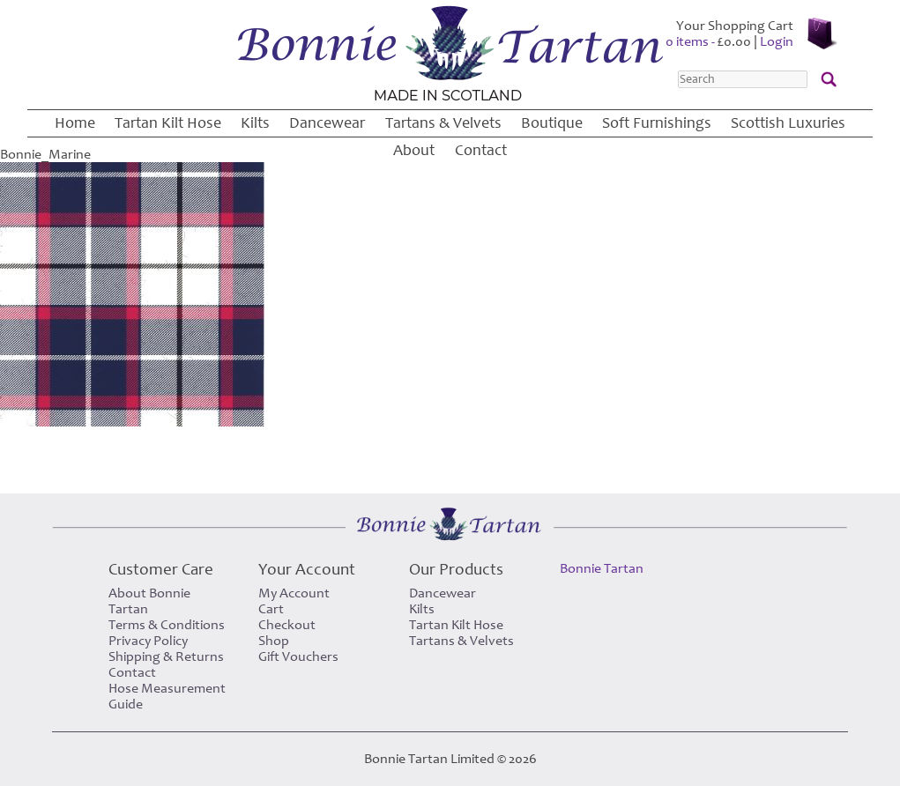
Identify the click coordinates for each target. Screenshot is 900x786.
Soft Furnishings (656, 123)
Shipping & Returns (166, 656)
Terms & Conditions (166, 625)
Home (75, 123)
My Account (294, 593)
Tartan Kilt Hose (168, 123)
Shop (273, 641)
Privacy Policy (148, 641)
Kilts (255, 123)
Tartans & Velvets (443, 123)
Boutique (552, 123)
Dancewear (327, 123)
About (414, 150)
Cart (271, 609)
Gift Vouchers (298, 656)
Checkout (287, 625)
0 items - (708, 41)
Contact (481, 150)
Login (776, 41)
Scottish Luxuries (788, 123)
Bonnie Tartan (601, 568)
